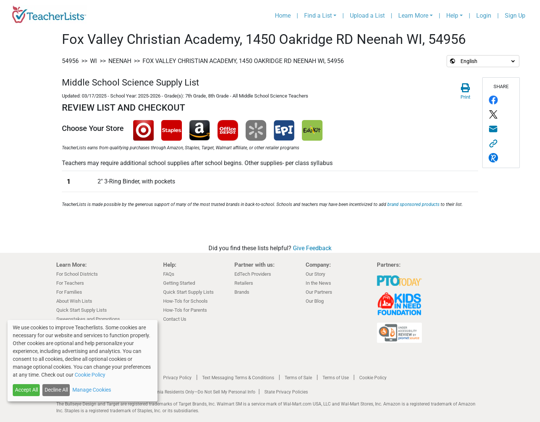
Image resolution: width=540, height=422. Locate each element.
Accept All (26, 390)
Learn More (413, 15)
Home (283, 15)
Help (452, 15)
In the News (318, 283)
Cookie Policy (373, 377)
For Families (69, 292)
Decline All (56, 390)
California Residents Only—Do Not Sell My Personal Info (199, 392)
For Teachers (70, 283)
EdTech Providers (252, 274)
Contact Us (174, 319)
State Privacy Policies (286, 392)
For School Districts (77, 274)
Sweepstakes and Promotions (88, 319)
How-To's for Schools (185, 301)
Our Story (315, 274)
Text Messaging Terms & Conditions (238, 377)
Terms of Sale (298, 377)
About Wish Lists (74, 301)
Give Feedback (312, 248)
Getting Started (179, 283)
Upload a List (367, 15)
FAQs (168, 274)
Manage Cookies (91, 390)
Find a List (318, 15)
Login (483, 15)
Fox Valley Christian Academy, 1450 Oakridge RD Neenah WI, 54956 (243, 61)
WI (93, 61)
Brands (241, 292)
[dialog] (83, 360)
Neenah (119, 61)
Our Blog (315, 301)
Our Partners (319, 292)
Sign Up (515, 15)
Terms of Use (335, 377)
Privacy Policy (177, 377)
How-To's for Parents (185, 310)
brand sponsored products (413, 204)
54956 (70, 61)
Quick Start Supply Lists (81, 310)
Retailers (243, 283)
